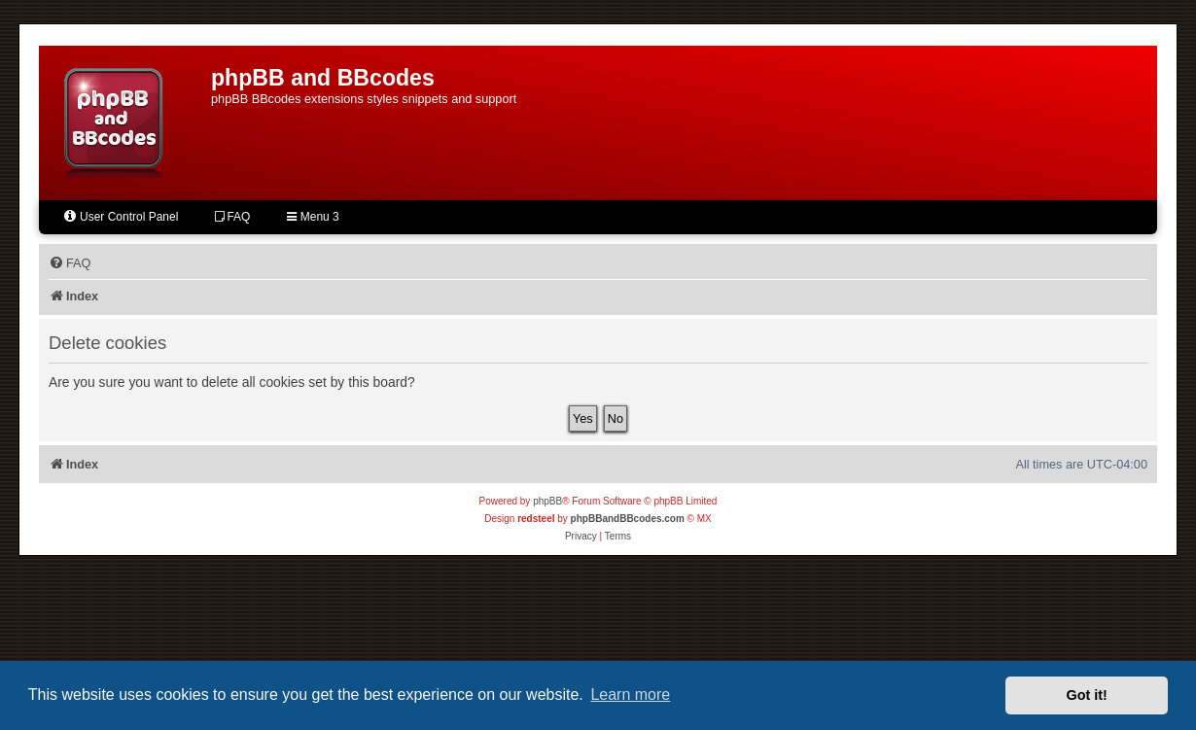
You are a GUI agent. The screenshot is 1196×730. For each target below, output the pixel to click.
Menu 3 (312, 217)
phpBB (547, 501)
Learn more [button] (630, 694)
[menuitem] (69, 263)
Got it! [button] (1087, 695)
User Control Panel (120, 216)
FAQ (232, 217)
